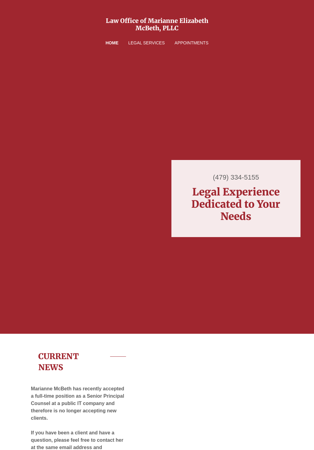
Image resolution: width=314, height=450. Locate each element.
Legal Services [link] (146, 42)
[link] (157, 28)
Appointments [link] (191, 42)
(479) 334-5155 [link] (236, 177)
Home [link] (111, 42)
